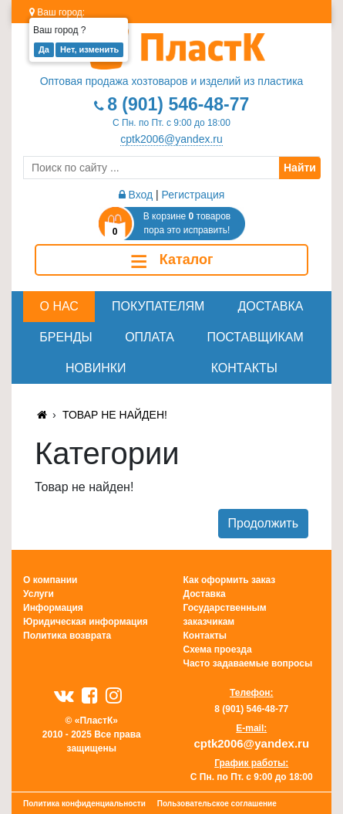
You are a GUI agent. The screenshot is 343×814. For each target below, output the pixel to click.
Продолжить (263, 523)
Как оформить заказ (229, 580)
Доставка (271, 306)
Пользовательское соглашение (217, 803)
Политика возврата (67, 635)
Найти (300, 167)
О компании (50, 580)
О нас (59, 306)
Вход (136, 194)
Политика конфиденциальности (84, 803)
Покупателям (158, 306)
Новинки (96, 368)
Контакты (244, 368)
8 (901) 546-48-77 (178, 104)
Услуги (38, 593)
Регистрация (193, 194)
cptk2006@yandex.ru (171, 139)
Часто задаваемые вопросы (248, 663)
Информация (53, 607)
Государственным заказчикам (225, 614)
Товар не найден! (114, 415)
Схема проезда (217, 649)
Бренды (65, 337)
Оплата (149, 337)
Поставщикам (255, 337)
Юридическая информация (85, 621)
